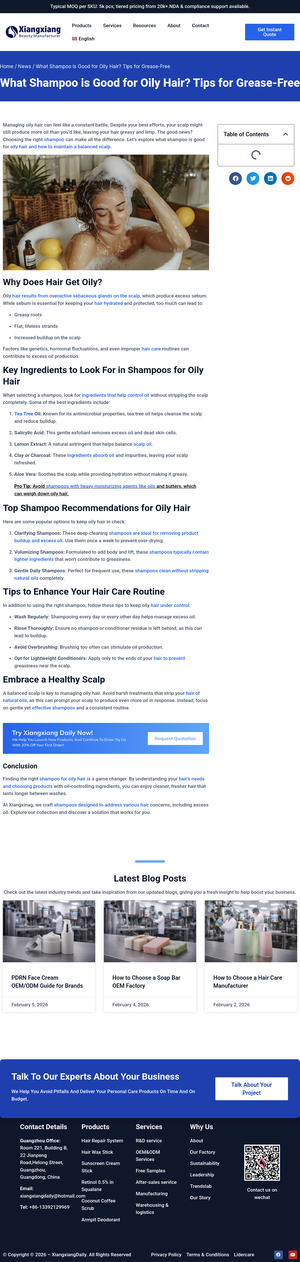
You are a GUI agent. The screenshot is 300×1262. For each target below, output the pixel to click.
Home (6, 66)
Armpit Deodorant (101, 1219)
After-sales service (156, 1182)
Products (82, 25)
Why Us (201, 1127)
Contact (200, 25)
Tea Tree (23, 414)
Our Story (200, 1197)
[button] (285, 134)
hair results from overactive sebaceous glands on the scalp (76, 296)
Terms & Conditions (207, 1254)
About (173, 25)
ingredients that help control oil (115, 395)
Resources (144, 25)
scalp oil (143, 444)
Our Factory (202, 1152)
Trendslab (201, 1186)
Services (112, 25)
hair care (151, 349)
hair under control (170, 605)
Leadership (202, 1175)
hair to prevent (169, 658)
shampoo (54, 139)
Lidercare (244, 1254)
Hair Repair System (102, 1140)
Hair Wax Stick (97, 1152)
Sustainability (205, 1163)
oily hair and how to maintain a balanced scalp (60, 146)
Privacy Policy (166, 1254)
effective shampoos (53, 708)
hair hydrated (108, 303)
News (24, 66)
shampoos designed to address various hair (101, 805)
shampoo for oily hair (62, 779)
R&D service (149, 1140)
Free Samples (150, 1171)
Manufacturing (152, 1193)
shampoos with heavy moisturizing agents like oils (100, 486)
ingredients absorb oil (90, 455)
